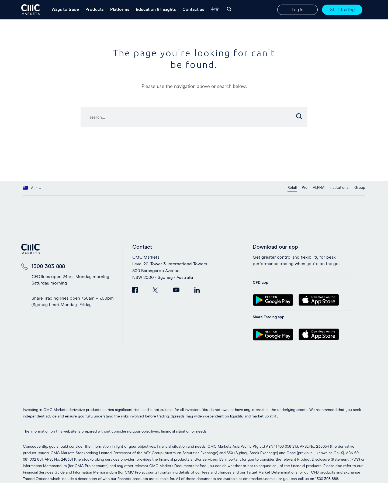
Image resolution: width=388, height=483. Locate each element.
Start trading (342, 10)
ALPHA (318, 188)
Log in (297, 10)
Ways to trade (65, 9)
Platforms (119, 9)
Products (94, 9)
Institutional (339, 188)
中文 (215, 9)
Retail (292, 188)
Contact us (193, 9)
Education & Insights (156, 9)
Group (359, 188)
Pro (304, 188)
